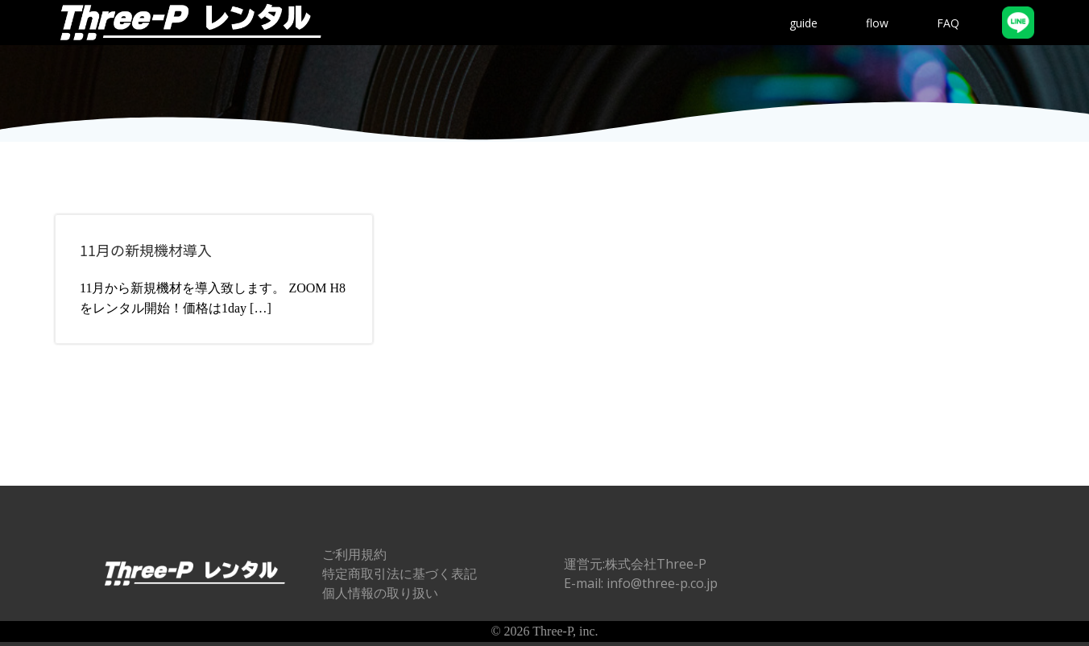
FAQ (948, 23)
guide (803, 23)
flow (877, 23)
